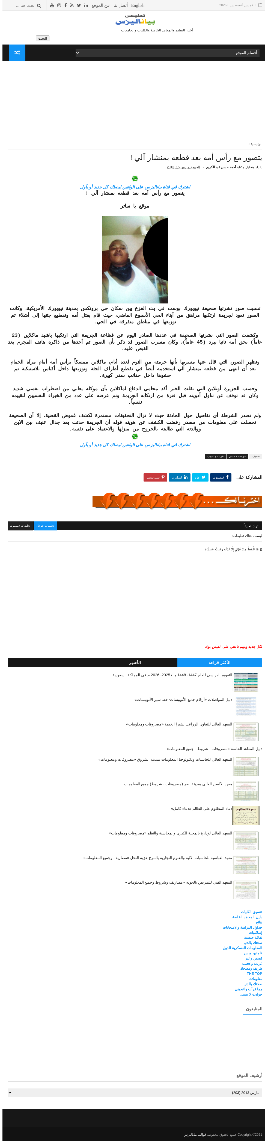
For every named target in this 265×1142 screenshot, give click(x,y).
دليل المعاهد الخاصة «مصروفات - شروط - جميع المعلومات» (212, 750)
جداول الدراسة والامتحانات (240, 929)
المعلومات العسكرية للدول (240, 950)
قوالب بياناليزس (192, 1135)
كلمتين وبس (251, 954)
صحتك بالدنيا (250, 944)
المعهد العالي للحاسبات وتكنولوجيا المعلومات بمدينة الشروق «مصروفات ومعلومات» (163, 761)
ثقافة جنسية (251, 939)
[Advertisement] (132, 103)
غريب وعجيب (250, 965)
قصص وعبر (251, 960)
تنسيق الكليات (249, 913)
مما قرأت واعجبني (246, 990)
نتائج (256, 924)
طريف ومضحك (249, 970)
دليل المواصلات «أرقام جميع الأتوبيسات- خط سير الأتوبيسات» (181, 701)
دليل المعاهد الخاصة (245, 918)
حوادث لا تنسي (234, 458)
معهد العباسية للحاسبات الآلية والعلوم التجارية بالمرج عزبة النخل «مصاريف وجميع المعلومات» (155, 859)
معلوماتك (253, 980)
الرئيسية (254, 144)
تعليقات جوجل (45, 527)
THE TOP (252, 975)
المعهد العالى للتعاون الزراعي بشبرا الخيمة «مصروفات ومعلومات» (177, 725)
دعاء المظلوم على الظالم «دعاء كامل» (199, 810)
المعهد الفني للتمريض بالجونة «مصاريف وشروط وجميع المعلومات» (176, 884)
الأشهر (133, 664)
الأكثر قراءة (217, 664)
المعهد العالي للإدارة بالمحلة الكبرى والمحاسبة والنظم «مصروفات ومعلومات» (168, 835)
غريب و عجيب (213, 458)
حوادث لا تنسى (248, 996)
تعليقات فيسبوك (19, 527)
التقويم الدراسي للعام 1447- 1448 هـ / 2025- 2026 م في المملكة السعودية (170, 676)
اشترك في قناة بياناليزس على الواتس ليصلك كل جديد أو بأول (132, 189)
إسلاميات (253, 934)
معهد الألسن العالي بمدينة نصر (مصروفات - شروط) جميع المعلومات (175, 785)
